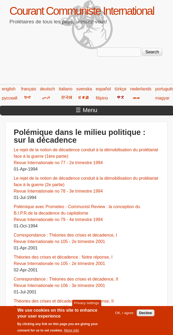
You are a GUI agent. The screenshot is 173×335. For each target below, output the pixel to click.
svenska (84, 89)
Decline (145, 316)
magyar (162, 98)
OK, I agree (124, 316)
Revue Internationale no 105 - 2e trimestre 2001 (59, 241)
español (103, 89)
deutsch (47, 89)
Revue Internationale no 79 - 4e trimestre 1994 (58, 219)
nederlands (140, 89)
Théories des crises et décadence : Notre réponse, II (64, 301)
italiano (66, 89)
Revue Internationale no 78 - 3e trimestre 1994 (58, 191)
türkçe (120, 89)
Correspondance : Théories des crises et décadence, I (65, 235)
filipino (102, 98)
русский (9, 98)
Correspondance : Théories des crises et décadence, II (66, 279)
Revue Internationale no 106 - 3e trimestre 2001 (59, 285)
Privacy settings (86, 305)
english (9, 89)
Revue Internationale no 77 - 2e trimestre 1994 (58, 162)
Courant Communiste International (81, 11)
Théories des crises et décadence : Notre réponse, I (63, 257)
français (28, 89)
